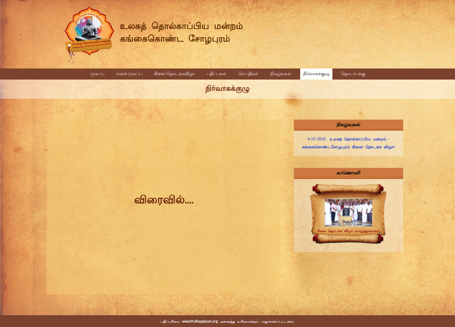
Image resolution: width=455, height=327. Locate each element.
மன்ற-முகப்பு (129, 74)
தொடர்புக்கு (353, 74)
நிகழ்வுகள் (280, 74)
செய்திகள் (248, 74)
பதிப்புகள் (217, 74)
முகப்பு (97, 74)
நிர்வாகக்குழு (316, 74)
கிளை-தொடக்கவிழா (174, 74)
